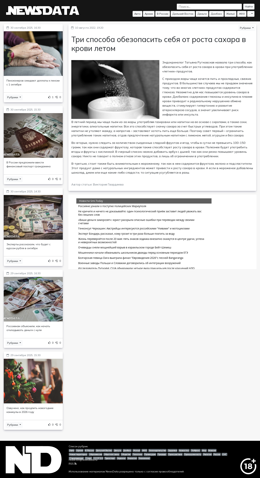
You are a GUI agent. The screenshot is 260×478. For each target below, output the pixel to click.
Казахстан (184, 450)
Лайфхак (195, 450)
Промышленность (192, 454)
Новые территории (78, 454)
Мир (204, 450)
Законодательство (157, 450)
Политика (137, 454)
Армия (149, 13)
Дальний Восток (182, 13)
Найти (249, 6)
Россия (217, 454)
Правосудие (149, 454)
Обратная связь (111, 454)
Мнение (212, 450)
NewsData (112, 471)
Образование (95, 454)
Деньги (202, 13)
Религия (207, 454)
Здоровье (172, 450)
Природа (162, 454)
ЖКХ (242, 13)
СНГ (224, 454)
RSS (73, 463)
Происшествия (175, 454)
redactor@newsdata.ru (83, 459)
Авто (137, 13)
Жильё (230, 13)
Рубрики (13, 97)
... (250, 13)
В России (162, 13)
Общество (125, 454)
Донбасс (216, 13)
